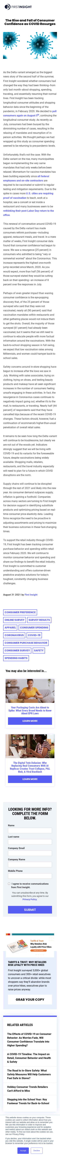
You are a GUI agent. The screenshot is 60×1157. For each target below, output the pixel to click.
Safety (39, 650)
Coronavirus (14, 635)
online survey (14, 620)
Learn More (29, 721)
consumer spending (34, 627)
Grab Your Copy (30, 999)
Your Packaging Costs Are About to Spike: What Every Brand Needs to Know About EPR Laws (30, 710)
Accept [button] (23, 1151)
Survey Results (39, 620)
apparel (10, 627)
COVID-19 (34, 635)
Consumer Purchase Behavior (26, 643)
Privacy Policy (30, 899)
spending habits (16, 658)
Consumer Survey (17, 650)
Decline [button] (36, 1151)
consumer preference (20, 612)
